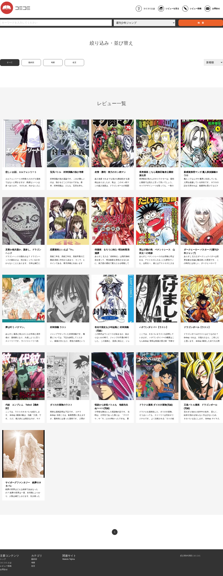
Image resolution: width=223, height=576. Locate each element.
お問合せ (216, 8)
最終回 (31, 62)
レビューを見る (172, 8)
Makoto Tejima (68, 559)
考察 (53, 62)
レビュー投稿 (195, 8)
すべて (10, 62)
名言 (74, 62)
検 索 (201, 23)
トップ (3, 559)
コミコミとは (149, 8)
